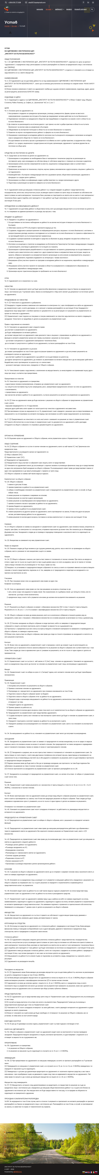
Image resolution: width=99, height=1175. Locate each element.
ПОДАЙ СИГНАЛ (81, 9)
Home (7, 26)
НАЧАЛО (40, 9)
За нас (14, 26)
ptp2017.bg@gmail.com (35, 2)
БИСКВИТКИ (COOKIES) (34, 1152)
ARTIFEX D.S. (17, 1172)
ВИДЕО (69, 9)
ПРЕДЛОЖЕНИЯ (12, 1146)
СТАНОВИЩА (11, 1151)
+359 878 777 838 (13, 2)
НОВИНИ (9, 1142)
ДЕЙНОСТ (59, 9)
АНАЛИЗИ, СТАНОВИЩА (15, 1138)
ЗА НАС (48, 9)
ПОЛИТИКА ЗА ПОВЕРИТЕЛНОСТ (36, 1145)
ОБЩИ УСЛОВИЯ (35, 1140)
